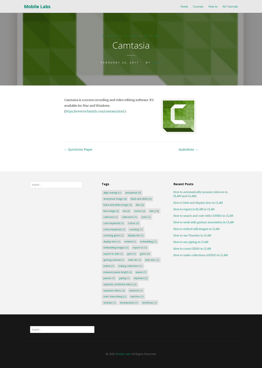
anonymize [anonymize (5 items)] (133, 192)
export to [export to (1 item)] (139, 247)
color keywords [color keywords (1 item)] (113, 222)
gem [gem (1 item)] (131, 253)
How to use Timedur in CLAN (192, 235)
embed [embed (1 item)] (130, 241)
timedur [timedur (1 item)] (109, 302)
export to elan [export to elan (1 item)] (113, 253)
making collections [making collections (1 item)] (130, 265)
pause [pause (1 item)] (141, 271)
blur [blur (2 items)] (140, 204)
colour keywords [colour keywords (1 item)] (114, 229)
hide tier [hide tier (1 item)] (134, 259)
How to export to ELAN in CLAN (193, 209)
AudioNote (188, 149)
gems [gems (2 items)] (145, 253)
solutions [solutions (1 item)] (135, 290)
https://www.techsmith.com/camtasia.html (96, 111)
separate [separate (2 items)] (140, 277)
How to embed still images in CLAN (196, 228)
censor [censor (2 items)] (139, 210)
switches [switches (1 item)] (136, 296)
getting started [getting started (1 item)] (113, 259)
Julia (156, 62)
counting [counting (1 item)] (135, 229)
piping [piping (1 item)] (124, 277)
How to (213, 7)
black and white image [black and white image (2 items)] (117, 204)
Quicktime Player (78, 149)
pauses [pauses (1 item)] (109, 277)
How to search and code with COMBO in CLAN (203, 215)
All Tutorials (230, 7)
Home (184, 7)
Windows (155, 35)
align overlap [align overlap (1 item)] (112, 192)
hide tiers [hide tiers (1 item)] (152, 259)
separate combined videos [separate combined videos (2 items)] (119, 284)
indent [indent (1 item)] (108, 265)
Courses (198, 7)
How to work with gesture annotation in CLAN (203, 222)
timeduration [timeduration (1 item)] (129, 302)
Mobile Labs (37, 6)
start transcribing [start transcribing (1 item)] (114, 296)
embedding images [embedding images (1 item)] (115, 247)
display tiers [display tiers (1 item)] (111, 241)
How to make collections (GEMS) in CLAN (200, 254)
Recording (108, 35)
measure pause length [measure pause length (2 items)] (117, 271)
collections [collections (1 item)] (129, 216)
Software (133, 35)
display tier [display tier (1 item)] (135, 235)
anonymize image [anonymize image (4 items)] (114, 198)
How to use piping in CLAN (190, 241)
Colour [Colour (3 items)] (133, 222)
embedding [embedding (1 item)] (148, 241)
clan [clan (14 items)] (153, 210)
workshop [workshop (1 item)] (149, 302)
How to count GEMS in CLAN (192, 248)
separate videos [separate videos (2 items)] (113, 290)
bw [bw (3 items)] (126, 210)
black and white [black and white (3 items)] (140, 198)
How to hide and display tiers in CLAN (197, 202)
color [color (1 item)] (145, 216)
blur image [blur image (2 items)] (110, 210)
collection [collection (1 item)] (110, 216)
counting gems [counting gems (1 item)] (113, 235)
